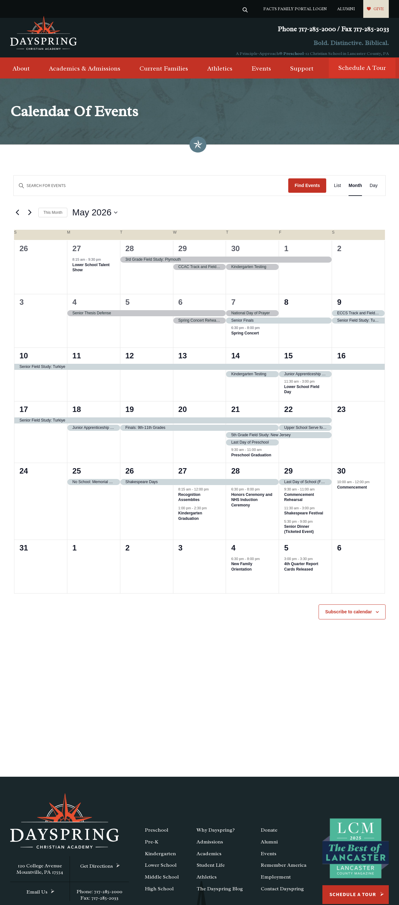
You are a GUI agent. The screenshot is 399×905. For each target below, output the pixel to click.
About (21, 74)
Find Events (307, 190)
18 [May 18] (76, 414)
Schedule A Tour (362, 73)
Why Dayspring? (216, 835)
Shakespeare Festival (303, 518)
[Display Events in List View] (337, 191)
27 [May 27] (182, 476)
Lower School (161, 870)
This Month (52, 217)
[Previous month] (17, 218)
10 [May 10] (23, 361)
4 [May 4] (74, 307)
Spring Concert (245, 338)
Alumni (346, 8)
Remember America (283, 870)
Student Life (211, 870)
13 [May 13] (182, 361)
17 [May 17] (23, 414)
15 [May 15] (288, 361)
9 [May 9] (339, 307)
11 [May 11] (76, 361)
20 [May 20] (182, 414)
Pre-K (151, 847)
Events (261, 74)
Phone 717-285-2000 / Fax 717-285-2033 (333, 29)
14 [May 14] (235, 361)
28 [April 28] (129, 254)
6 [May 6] (180, 307)
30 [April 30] (235, 254)
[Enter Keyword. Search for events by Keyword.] (151, 191)
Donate (269, 835)
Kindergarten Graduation (190, 521)
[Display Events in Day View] (374, 191)
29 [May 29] (288, 476)
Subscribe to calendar (348, 617)
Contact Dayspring (282, 894)
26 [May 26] (129, 476)
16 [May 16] (341, 361)
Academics (209, 859)
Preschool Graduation (251, 460)
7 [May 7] (233, 307)
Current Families (163, 74)
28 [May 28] (235, 476)
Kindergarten (160, 859)
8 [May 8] (286, 307)
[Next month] (30, 218)
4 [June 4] (233, 553)
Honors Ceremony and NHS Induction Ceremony (251, 504)
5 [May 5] (127, 307)
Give (378, 8)
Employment (276, 882)
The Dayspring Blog (220, 894)
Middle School (162, 882)
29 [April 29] (182, 254)
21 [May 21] (235, 414)
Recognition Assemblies (189, 502)
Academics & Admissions (84, 74)
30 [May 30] (341, 476)
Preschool (293, 53)
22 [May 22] (288, 414)
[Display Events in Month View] (355, 191)
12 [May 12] (129, 361)
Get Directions (96, 871)
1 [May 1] (286, 254)
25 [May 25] (76, 476)
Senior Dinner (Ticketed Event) (298, 535)
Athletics (219, 74)
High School (159, 894)
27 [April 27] (76, 254)
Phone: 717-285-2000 (99, 897)
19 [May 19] (129, 414)
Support (301, 74)
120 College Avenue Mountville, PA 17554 (40, 874)
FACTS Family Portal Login (295, 8)
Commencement (352, 492)
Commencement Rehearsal (299, 502)
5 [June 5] (286, 553)
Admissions (210, 847)
